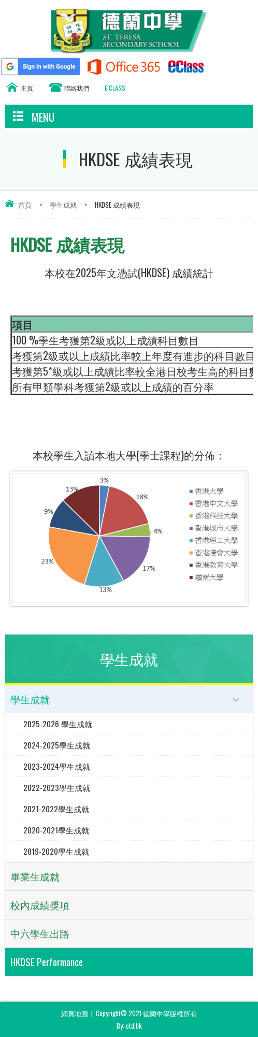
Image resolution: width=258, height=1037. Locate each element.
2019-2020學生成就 (56, 851)
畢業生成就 (35, 876)
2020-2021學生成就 (56, 830)
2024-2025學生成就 (56, 745)
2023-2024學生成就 (56, 766)
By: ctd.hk (129, 1025)
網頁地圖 (74, 1013)
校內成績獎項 (39, 905)
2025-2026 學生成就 (57, 723)
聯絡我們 (76, 87)
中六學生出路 (39, 933)
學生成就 (63, 204)
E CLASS (115, 87)
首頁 (25, 204)
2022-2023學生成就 (56, 787)
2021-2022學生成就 (56, 808)
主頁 (27, 87)
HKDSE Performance (46, 962)
